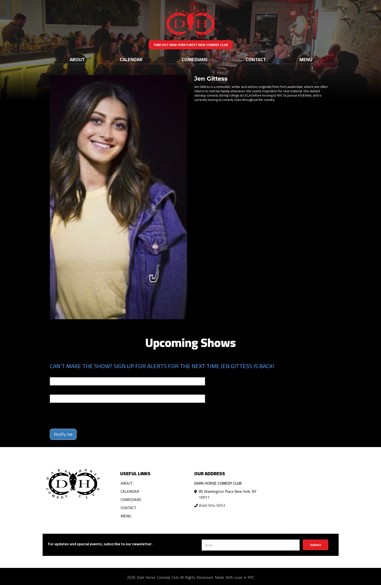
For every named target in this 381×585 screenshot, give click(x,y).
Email (54, 374)
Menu (305, 59)
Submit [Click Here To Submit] (315, 545)
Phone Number (61, 391)
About (77, 59)
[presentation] (86, 415)
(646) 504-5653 (212, 505)
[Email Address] (251, 545)
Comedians (194, 59)
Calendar (131, 59)
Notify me (63, 434)
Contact (256, 59)
